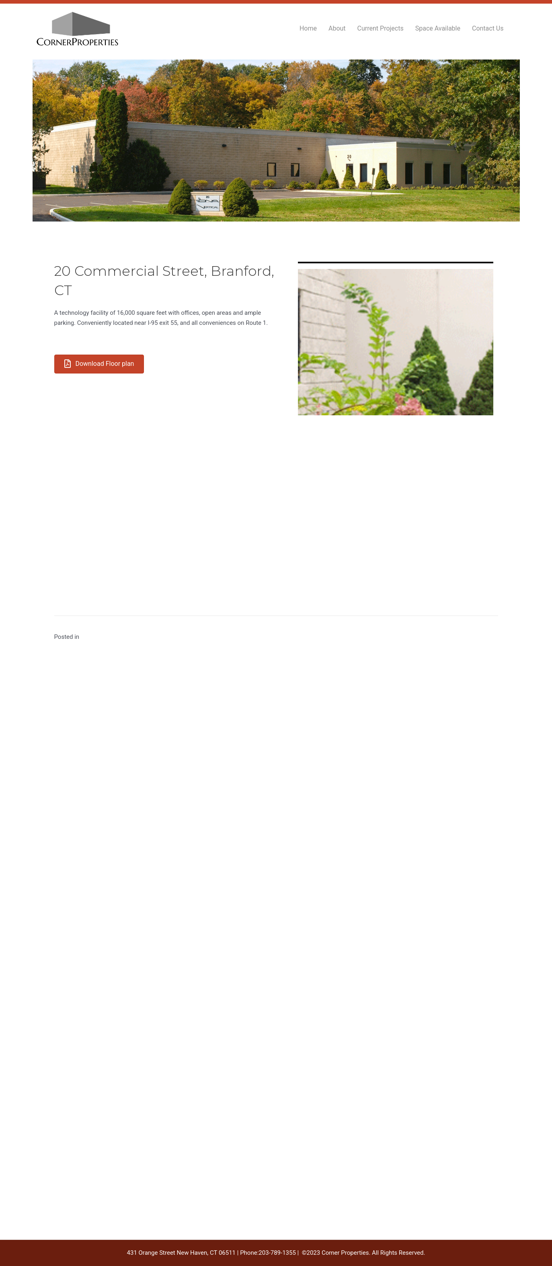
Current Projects (380, 28)
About (337, 28)
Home (308, 28)
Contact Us (488, 28)
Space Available (437, 28)
